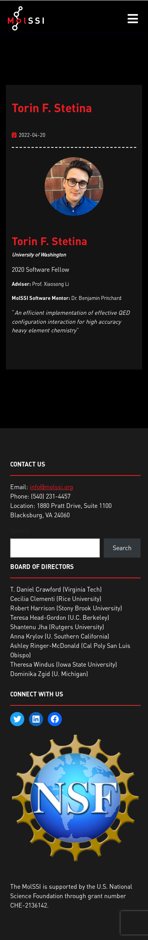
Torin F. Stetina (52, 107)
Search (19, 531)
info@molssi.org (51, 487)
